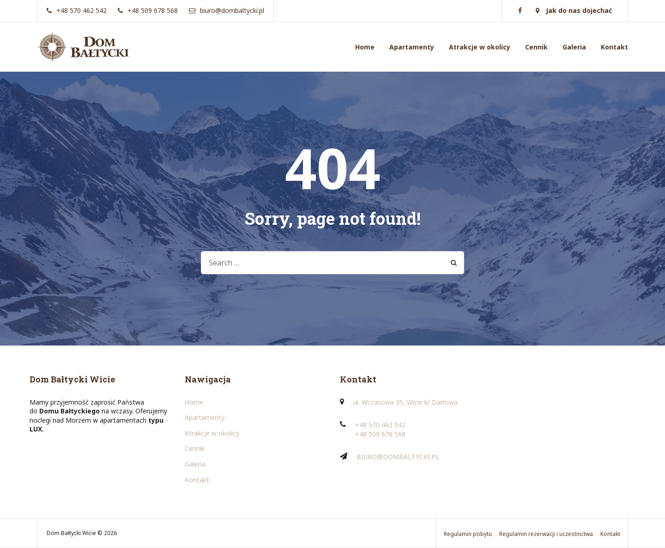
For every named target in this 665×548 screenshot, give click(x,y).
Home (365, 47)
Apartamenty (411, 47)
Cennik (536, 47)
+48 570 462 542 (380, 424)
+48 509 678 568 (380, 434)
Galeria (574, 47)
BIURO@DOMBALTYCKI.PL (398, 456)
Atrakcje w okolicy (479, 47)
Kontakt (614, 47)
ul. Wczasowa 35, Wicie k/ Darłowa (405, 402)
